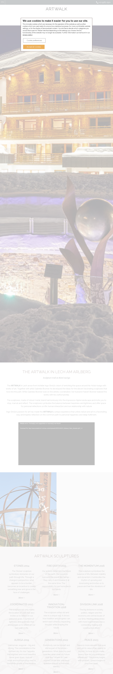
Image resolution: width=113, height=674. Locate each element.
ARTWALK (45, 20)
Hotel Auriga (65, 20)
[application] (56, 443)
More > (21, 598)
